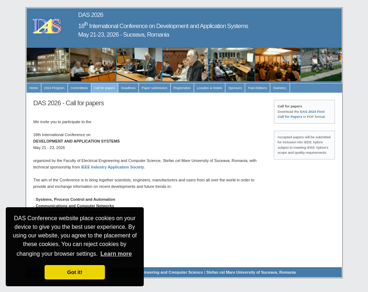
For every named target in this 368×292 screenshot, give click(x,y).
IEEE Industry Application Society (112, 167)
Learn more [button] (116, 254)
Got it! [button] (74, 272)
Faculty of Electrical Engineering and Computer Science (150, 272)
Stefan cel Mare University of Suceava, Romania (251, 272)
